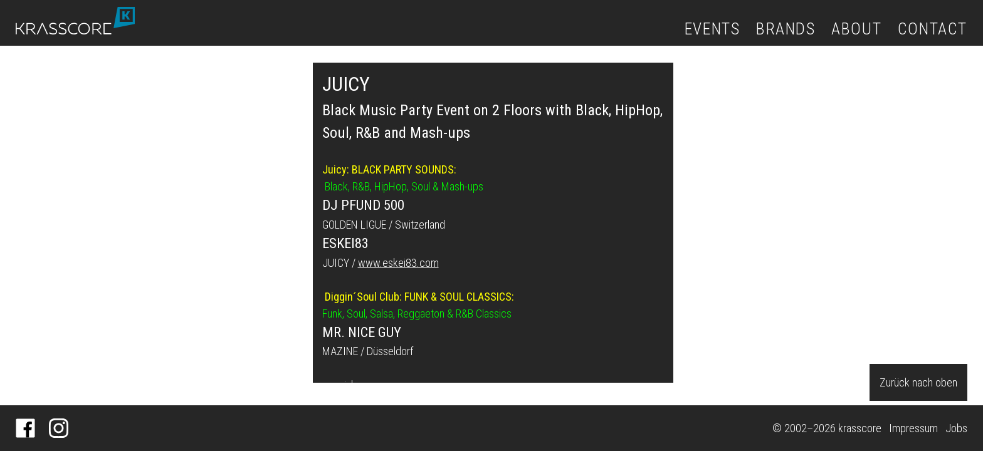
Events (712, 28)
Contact (932, 28)
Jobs (956, 428)
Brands (786, 28)
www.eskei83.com (398, 262)
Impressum (913, 428)
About (856, 28)
